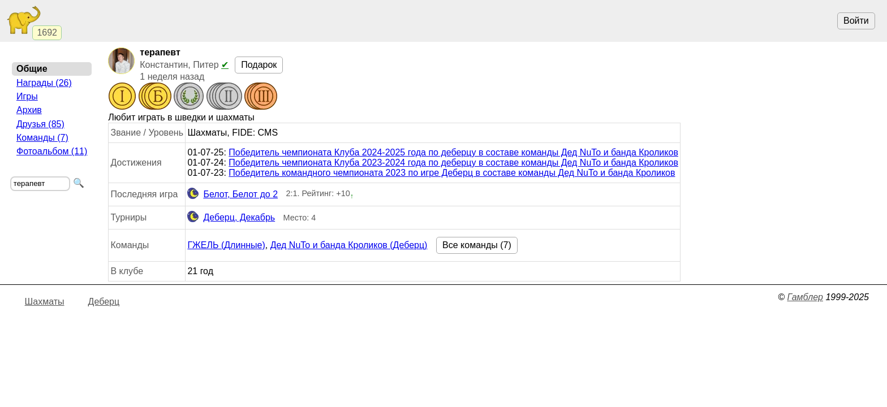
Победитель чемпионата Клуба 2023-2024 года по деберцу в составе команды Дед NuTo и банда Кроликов (453, 162)
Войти (856, 20)
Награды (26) (44, 83)
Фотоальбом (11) (51, 151)
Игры (27, 96)
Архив (29, 110)
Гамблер (805, 297)
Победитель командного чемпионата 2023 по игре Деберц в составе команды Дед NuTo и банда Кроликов (452, 172)
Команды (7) (42, 137)
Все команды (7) (476, 245)
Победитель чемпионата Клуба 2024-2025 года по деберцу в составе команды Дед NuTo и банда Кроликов (453, 152)
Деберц (104, 301)
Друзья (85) (40, 124)
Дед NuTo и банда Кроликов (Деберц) (349, 245)
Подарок (259, 65)
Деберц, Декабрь (231, 217)
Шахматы (44, 301)
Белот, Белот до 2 (232, 194)
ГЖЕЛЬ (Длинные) (226, 245)
